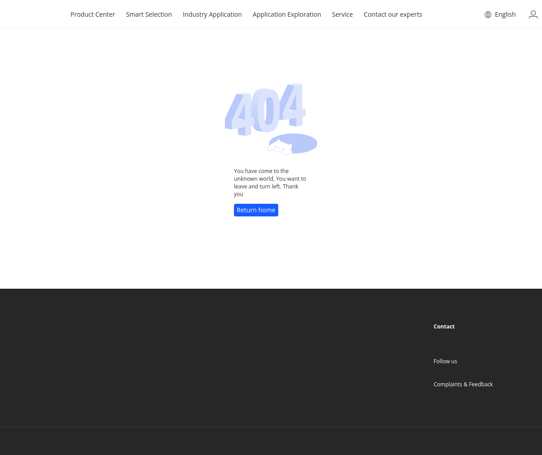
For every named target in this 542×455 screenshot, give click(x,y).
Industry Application (212, 14)
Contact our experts (393, 14)
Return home (256, 210)
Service (342, 14)
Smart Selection (149, 14)
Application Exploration (287, 14)
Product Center (92, 14)
